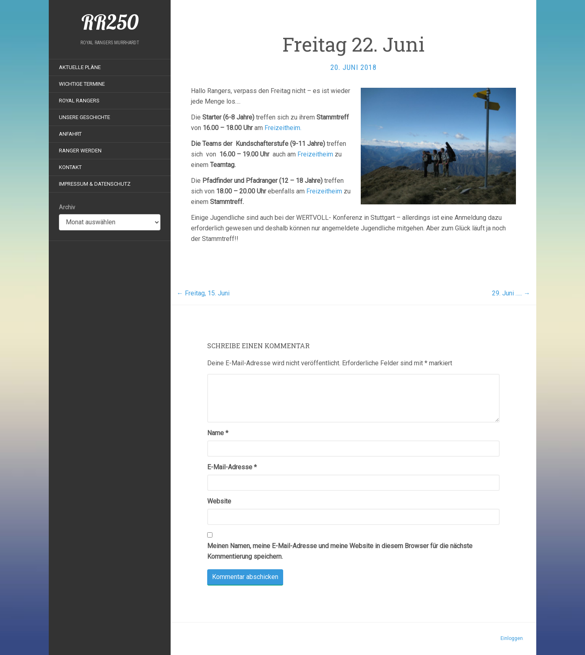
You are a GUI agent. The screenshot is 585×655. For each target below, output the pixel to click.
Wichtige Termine (82, 84)
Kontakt (70, 167)
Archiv (67, 207)
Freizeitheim (315, 154)
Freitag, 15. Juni (203, 293)
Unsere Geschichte (84, 117)
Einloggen (511, 638)
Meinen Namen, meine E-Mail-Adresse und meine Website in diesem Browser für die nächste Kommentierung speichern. (339, 551)
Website (219, 501)
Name (217, 433)
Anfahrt (70, 134)
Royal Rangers (79, 101)
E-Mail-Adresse (232, 467)
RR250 (110, 22)
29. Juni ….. (511, 293)
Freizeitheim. (283, 128)
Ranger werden (80, 150)
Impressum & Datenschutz (94, 184)
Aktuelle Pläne (80, 67)
